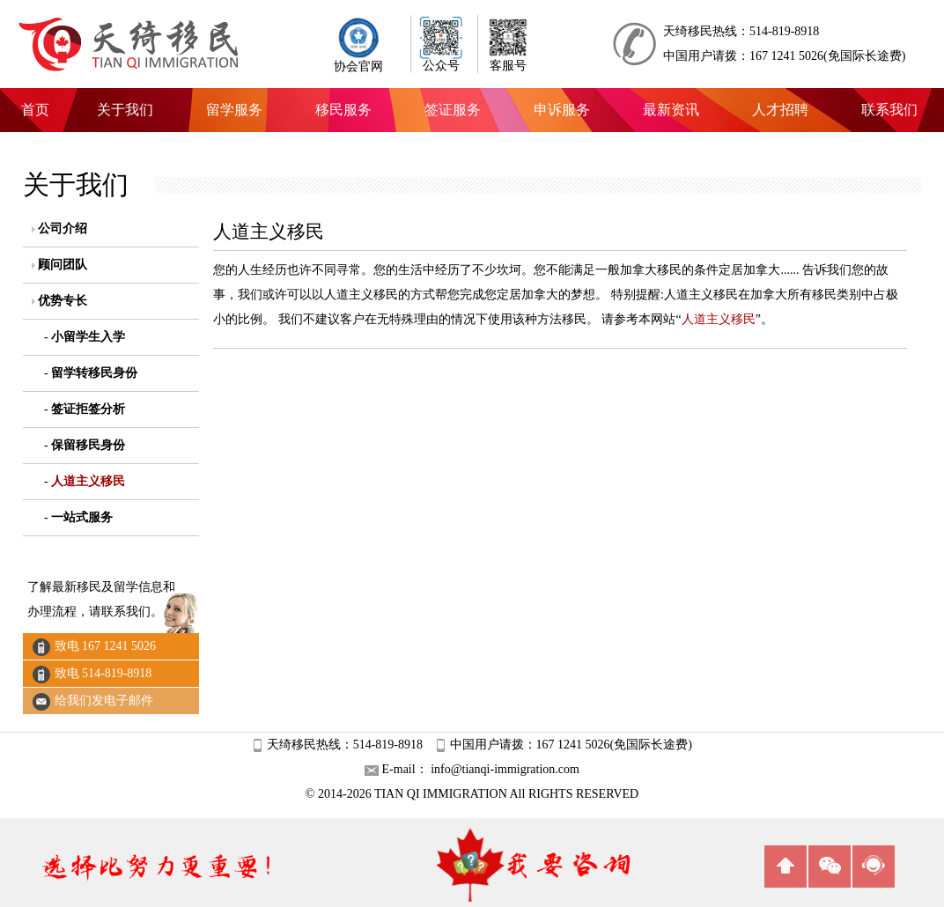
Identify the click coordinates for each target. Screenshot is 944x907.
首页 (35, 109)
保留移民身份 (88, 445)
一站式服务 (82, 517)
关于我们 (125, 109)
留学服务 (234, 109)
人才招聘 (780, 109)
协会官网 (358, 61)
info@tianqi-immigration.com (503, 769)
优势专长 (62, 300)
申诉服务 (562, 109)
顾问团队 (62, 264)
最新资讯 (671, 109)
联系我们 (889, 109)
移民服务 (343, 109)
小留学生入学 (88, 336)
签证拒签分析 (88, 409)
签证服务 (452, 109)
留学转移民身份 (94, 373)
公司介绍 (62, 228)
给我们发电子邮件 (104, 700)
